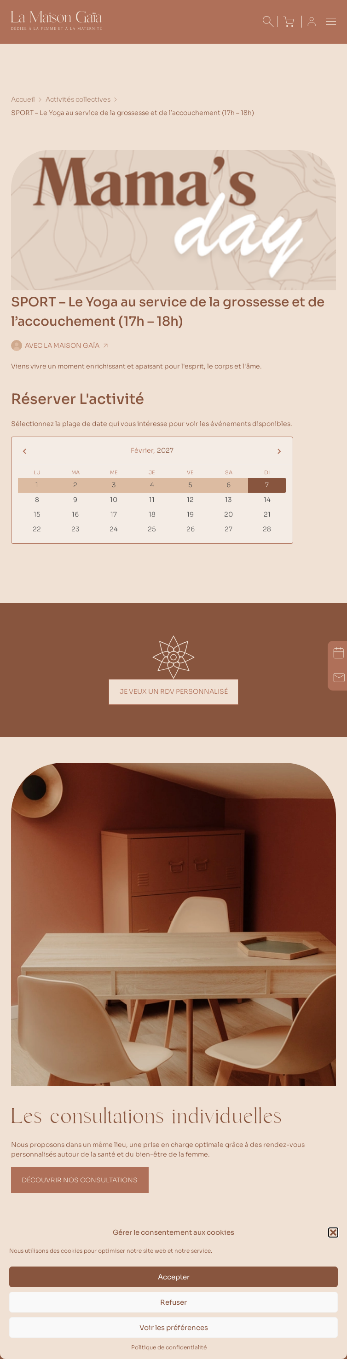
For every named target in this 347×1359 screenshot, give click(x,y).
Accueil (23, 99)
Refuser (173, 1302)
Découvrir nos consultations (80, 1180)
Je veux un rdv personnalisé (174, 691)
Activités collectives (78, 99)
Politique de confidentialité (169, 1347)
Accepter (174, 1277)
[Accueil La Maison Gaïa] (56, 27)
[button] (333, 1232)
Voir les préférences (173, 1327)
